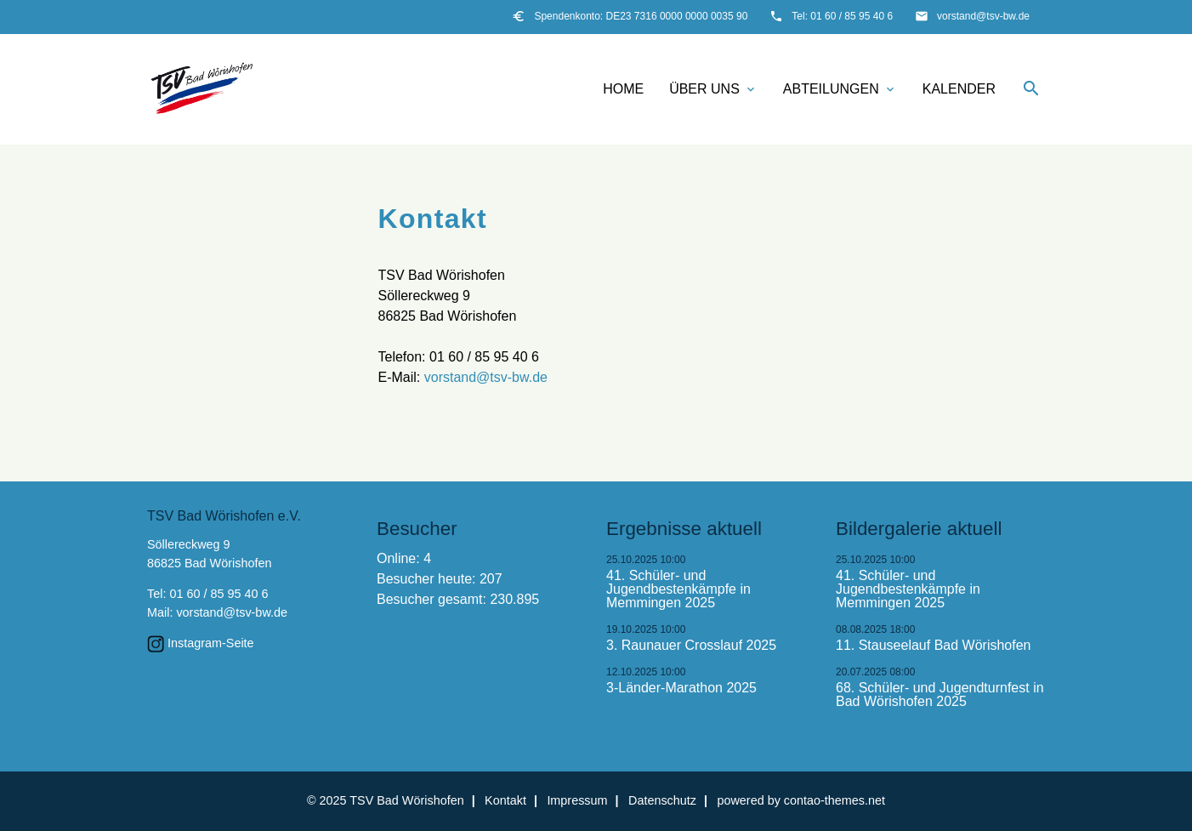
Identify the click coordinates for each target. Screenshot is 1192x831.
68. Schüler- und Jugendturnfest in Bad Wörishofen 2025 (940, 695)
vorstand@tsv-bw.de (983, 16)
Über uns (713, 89)
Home (623, 89)
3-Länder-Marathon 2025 (681, 688)
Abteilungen (840, 89)
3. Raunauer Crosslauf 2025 (691, 645)
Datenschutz (662, 800)
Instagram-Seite (210, 643)
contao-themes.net (834, 800)
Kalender (959, 89)
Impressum (577, 800)
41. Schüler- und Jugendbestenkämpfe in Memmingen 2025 (678, 589)
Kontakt (505, 800)
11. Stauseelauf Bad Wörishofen (933, 645)
